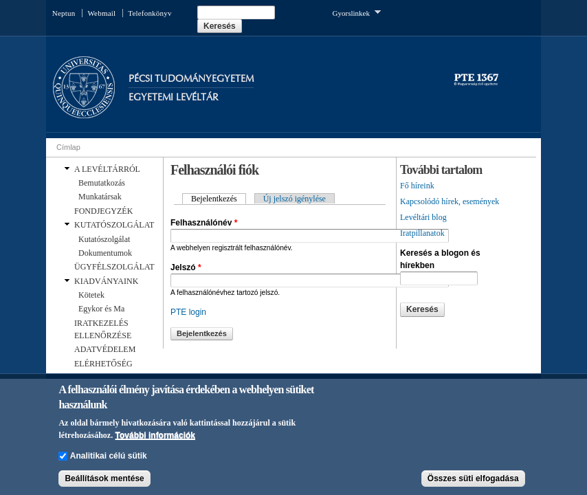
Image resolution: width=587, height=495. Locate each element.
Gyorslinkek (356, 12)
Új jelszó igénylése (294, 199)
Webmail (101, 13)
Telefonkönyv (149, 13)
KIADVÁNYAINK (106, 281)
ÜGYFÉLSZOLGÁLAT (114, 267)
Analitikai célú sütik (108, 456)
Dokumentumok (105, 253)
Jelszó (185, 267)
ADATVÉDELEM (104, 349)
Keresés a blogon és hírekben (440, 259)
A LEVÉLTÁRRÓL (107, 169)
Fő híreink (417, 185)
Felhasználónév (203, 223)
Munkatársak (100, 196)
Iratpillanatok (422, 233)
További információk (155, 436)
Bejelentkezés (218, 199)
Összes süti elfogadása (473, 479)
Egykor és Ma (101, 309)
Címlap (68, 147)
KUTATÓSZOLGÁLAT (114, 225)
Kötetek (91, 295)
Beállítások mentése (104, 479)
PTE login (188, 312)
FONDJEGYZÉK (103, 211)
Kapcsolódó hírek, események (449, 201)
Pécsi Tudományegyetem (191, 79)
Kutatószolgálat (104, 239)
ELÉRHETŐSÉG (103, 363)
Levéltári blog (423, 217)
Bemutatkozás (101, 183)
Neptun (64, 13)
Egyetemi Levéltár (174, 97)
